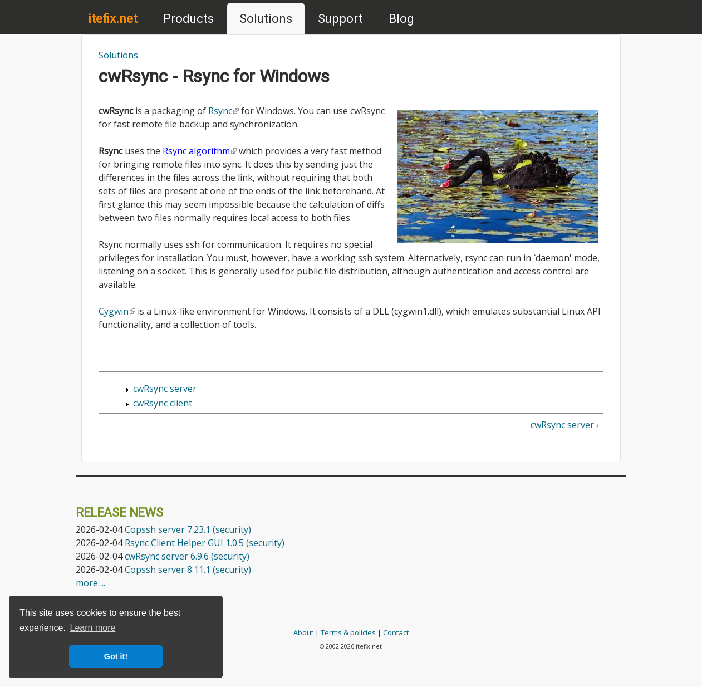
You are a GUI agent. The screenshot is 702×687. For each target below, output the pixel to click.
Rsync (223, 111)
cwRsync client (162, 403)
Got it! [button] (115, 656)
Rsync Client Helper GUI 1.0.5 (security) (204, 543)
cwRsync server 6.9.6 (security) (187, 556)
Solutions (265, 18)
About (303, 632)
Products (188, 18)
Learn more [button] (93, 627)
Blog (401, 18)
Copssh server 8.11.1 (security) (188, 569)
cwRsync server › (565, 425)
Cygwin (117, 311)
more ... (90, 583)
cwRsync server (165, 388)
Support (340, 18)
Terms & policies (348, 632)
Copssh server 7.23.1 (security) (188, 529)
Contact (396, 632)
